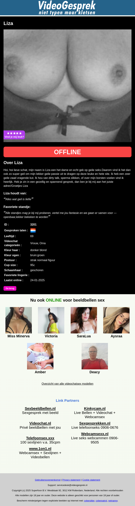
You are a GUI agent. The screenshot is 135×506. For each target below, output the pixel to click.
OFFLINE (67, 152)
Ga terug (10, 288)
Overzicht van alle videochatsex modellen (67, 383)
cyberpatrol (101, 500)
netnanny (113, 500)
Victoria (51, 336)
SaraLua (84, 336)
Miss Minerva (19, 336)
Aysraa (116, 336)
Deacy (94, 372)
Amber (40, 372)
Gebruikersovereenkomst (47, 480)
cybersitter (89, 500)
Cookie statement (91, 480)
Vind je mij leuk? (14, 135)
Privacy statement (71, 480)
